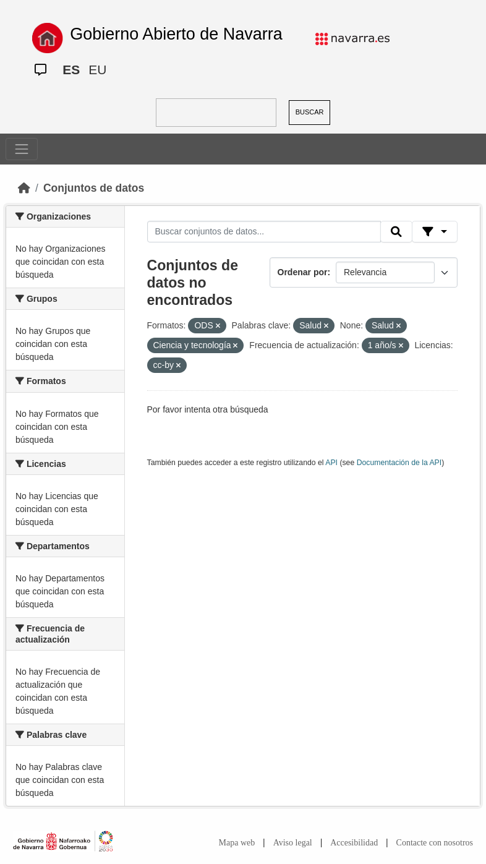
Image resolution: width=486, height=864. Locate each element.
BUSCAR (310, 112)
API (331, 462)
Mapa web (237, 842)
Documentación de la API (399, 462)
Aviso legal (292, 842)
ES (71, 69)
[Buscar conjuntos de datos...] (264, 232)
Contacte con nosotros (434, 842)
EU (97, 69)
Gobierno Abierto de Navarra (176, 34)
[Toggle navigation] (22, 149)
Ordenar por (303, 272)
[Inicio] (24, 188)
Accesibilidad (354, 842)
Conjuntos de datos (93, 188)
